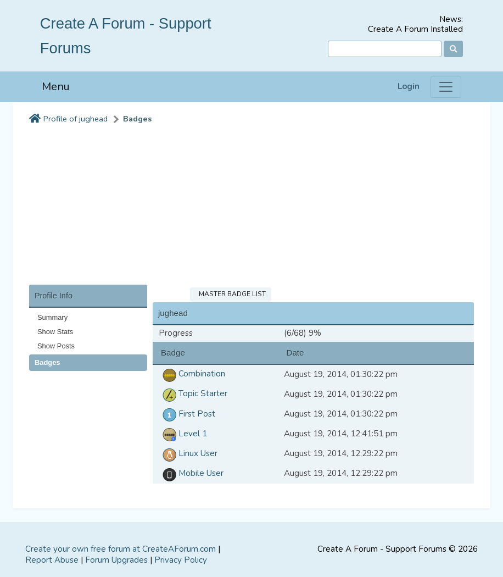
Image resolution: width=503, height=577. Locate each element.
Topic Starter (193, 393)
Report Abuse (52, 559)
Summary (52, 317)
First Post (187, 413)
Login (409, 86)
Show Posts (56, 346)
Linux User (188, 453)
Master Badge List (230, 294)
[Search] (384, 49)
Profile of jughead (75, 119)
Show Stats (55, 332)
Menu (56, 86)
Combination (192, 373)
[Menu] (446, 87)
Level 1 (183, 433)
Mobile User (191, 473)
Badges (137, 119)
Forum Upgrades (116, 559)
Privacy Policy (180, 559)
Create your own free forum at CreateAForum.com (120, 548)
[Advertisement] (251, 208)
